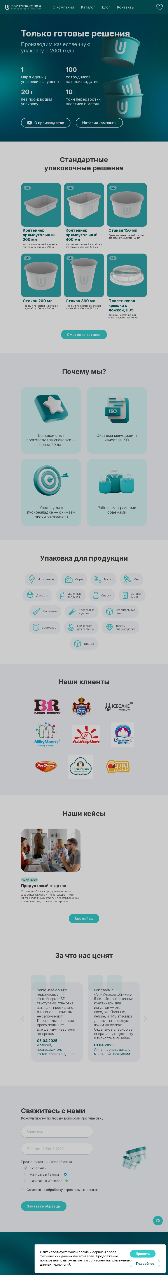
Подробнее (145, 1263)
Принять (143, 1254)
